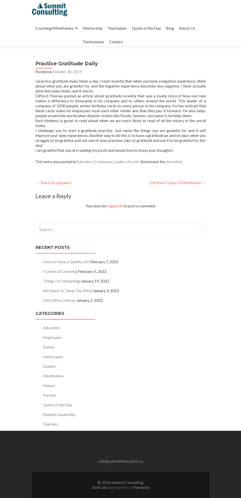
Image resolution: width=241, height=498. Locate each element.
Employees (103, 161)
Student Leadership (59, 414)
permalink (174, 161)
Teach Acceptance (53, 182)
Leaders (119, 161)
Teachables (117, 28)
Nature (49, 385)
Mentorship (93, 28)
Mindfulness (53, 375)
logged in (115, 205)
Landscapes (53, 356)
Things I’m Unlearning (61, 281)
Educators (85, 161)
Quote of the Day (146, 28)
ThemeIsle (141, 487)
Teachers (50, 424)
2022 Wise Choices (59, 300)
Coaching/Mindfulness (54, 28)
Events (48, 347)
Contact (116, 41)
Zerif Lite (100, 487)
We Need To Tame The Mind (67, 290)
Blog (170, 28)
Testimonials (93, 41)
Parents (133, 161)
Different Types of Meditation (178, 182)
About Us (187, 28)
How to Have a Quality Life (66, 261)
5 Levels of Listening (60, 271)
